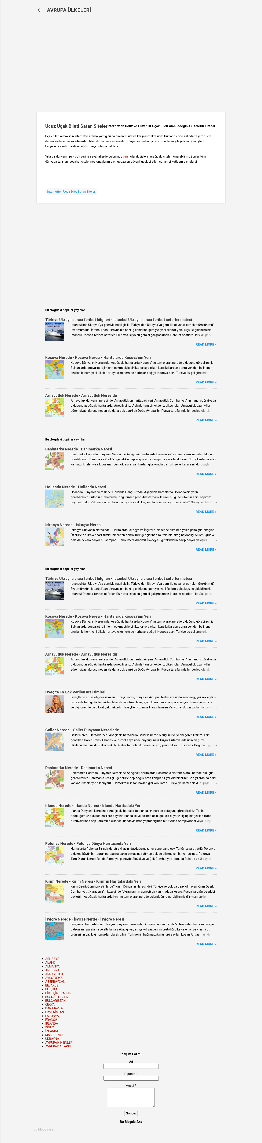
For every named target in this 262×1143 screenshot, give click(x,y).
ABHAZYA (52, 959)
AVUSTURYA (54, 978)
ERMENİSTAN (54, 1012)
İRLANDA (51, 1023)
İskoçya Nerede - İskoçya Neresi (73, 525)
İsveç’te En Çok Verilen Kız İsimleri (75, 692)
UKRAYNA (52, 1039)
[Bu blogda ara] (131, 1129)
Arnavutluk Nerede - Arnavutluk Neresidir (81, 395)
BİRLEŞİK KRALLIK (58, 993)
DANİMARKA (54, 1008)
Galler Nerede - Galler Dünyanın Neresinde (82, 730)
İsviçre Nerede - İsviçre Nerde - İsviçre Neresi (84, 919)
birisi (126, 156)
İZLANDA (51, 1031)
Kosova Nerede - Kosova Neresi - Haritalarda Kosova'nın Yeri (98, 357)
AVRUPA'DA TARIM (58, 1046)
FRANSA (51, 1020)
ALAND (50, 963)
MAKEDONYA (54, 1035)
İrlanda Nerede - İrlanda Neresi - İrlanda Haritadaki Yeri (93, 805)
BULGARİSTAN (55, 1001)
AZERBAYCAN (55, 982)
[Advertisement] (105, 65)
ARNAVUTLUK (55, 974)
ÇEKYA (50, 1004)
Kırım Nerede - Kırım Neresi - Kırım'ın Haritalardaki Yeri (93, 881)
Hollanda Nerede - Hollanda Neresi (75, 487)
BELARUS (51, 985)
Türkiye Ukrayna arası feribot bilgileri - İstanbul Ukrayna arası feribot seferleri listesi (118, 319)
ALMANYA (52, 966)
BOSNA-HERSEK (56, 997)
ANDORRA (52, 970)
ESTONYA (52, 1016)
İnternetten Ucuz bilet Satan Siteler (71, 191)
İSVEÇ (49, 1027)
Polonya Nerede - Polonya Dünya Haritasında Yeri (88, 843)
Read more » (206, 344)
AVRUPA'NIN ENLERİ (59, 1042)
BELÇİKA (51, 989)
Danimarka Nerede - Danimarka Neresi (78, 449)
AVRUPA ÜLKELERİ (69, 10)
